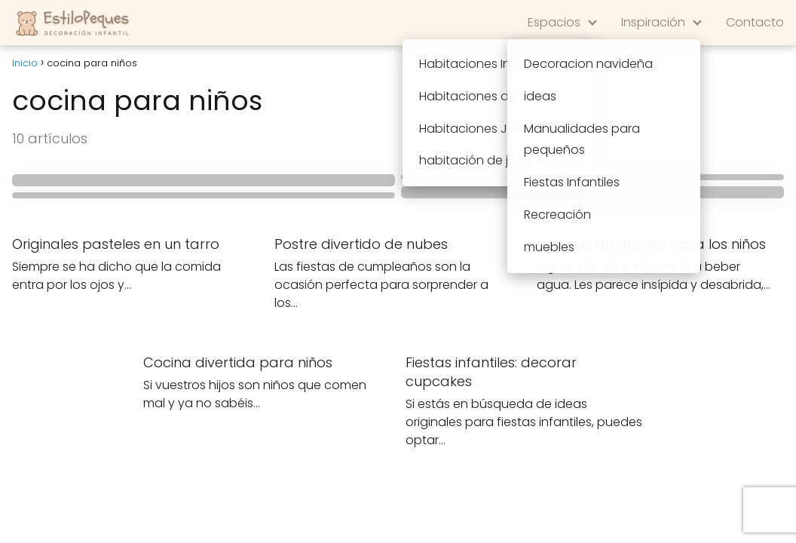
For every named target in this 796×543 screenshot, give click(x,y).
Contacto (755, 22)
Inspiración (653, 22)
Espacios (554, 22)
